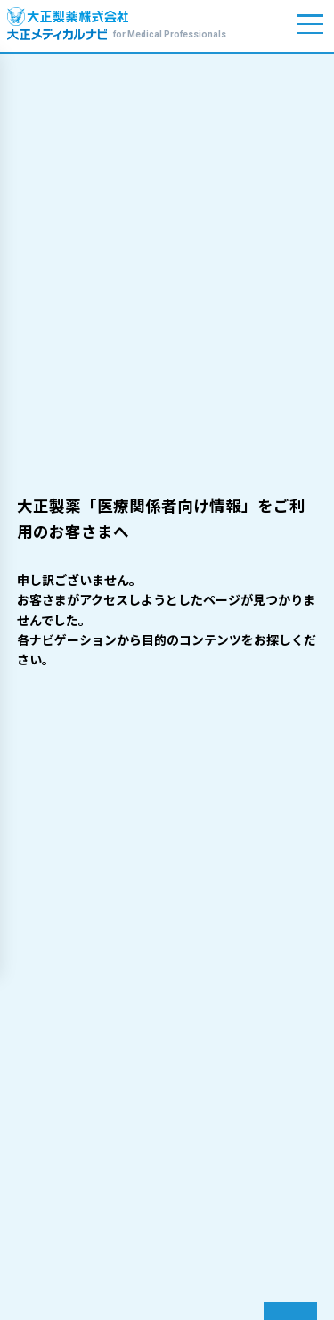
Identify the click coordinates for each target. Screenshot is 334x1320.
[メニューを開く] (310, 24)
